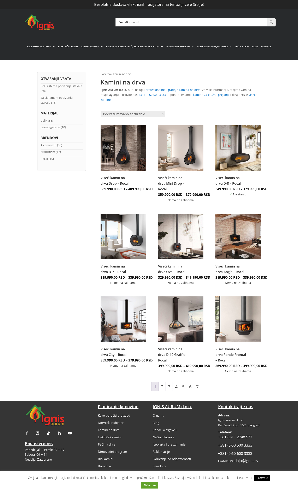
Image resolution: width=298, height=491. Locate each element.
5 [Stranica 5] (183, 387)
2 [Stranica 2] (162, 387)
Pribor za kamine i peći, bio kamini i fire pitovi (132, 46)
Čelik (44, 120)
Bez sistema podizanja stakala (61, 86)
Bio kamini (105, 459)
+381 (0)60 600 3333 (235, 453)
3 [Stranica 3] (169, 387)
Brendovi (104, 466)
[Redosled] (133, 114)
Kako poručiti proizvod (114, 415)
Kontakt (266, 46)
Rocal (44, 159)
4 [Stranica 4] (176, 387)
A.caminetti (48, 145)
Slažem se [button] (150, 485)
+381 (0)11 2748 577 (235, 436)
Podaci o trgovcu (165, 430)
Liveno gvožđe (50, 127)
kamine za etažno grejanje (211, 95)
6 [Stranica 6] (190, 387)
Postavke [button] (262, 478)
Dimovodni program (178, 46)
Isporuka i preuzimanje (169, 444)
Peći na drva (242, 46)
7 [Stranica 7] (197, 387)
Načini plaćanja (163, 437)
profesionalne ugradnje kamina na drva (173, 90)
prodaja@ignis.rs (243, 460)
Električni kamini (68, 46)
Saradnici (159, 466)
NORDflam (48, 152)
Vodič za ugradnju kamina (212, 46)
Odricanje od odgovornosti (172, 459)
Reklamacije (161, 451)
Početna (106, 74)
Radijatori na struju (39, 46)
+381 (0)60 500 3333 (152, 95)
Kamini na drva (90, 46)
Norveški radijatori (111, 423)
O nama (158, 415)
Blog (255, 46)
